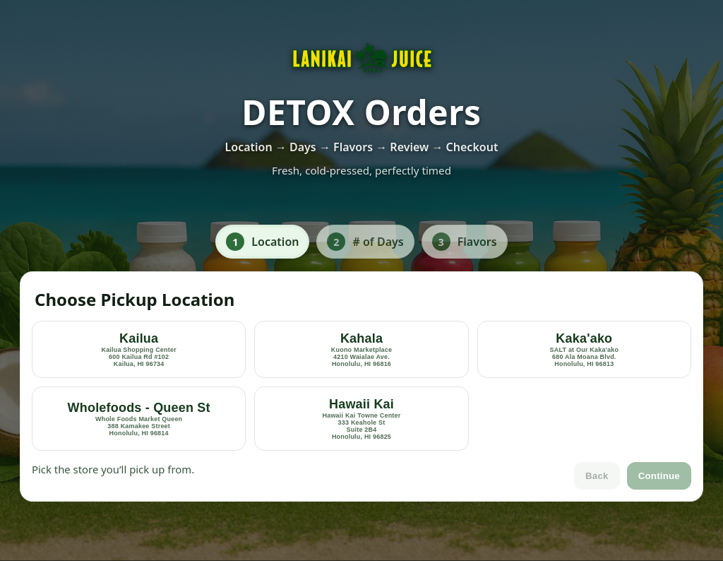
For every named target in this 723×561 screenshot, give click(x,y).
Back (597, 476)
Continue (659, 476)
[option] (139, 349)
